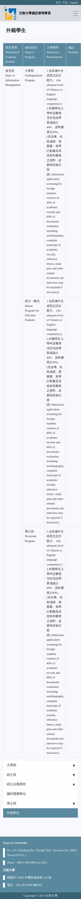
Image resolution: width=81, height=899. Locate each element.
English (74, 2)
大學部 (11, 765)
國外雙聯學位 (16, 794)
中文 (65, 2)
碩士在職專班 (16, 784)
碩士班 (11, 774)
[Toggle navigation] (75, 13)
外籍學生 (13, 813)
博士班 (11, 803)
